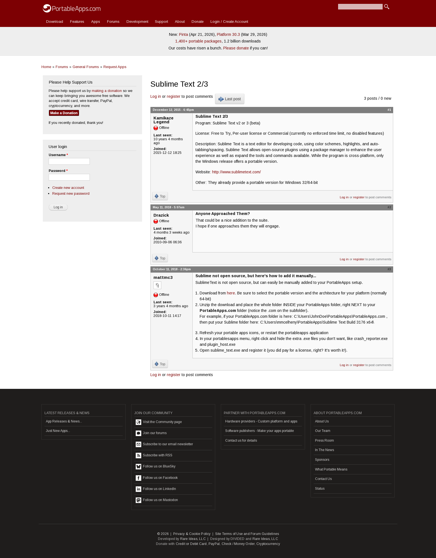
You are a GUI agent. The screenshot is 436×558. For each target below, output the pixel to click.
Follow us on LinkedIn (156, 489)
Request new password (71, 193)
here (231, 293)
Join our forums (151, 433)
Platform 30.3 (228, 34)
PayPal (214, 544)
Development (137, 21)
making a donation (107, 91)
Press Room (324, 440)
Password (58, 171)
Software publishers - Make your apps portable (259, 431)
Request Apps (115, 67)
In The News (324, 450)
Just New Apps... (58, 431)
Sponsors (322, 460)
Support (161, 21)
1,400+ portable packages (198, 41)
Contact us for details (241, 440)
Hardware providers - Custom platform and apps (261, 421)
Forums (113, 21)
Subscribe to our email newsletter (164, 444)
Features (77, 21)
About (180, 21)
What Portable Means (331, 469)
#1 (389, 109)
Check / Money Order (238, 544)
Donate (198, 21)
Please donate (236, 48)
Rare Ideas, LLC (193, 539)
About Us (322, 421)
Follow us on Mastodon (157, 500)
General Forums (86, 67)
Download (54, 21)
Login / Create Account (229, 21)
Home (46, 67)
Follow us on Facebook (157, 478)
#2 (389, 207)
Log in (155, 96)
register (173, 96)
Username (58, 155)
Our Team (322, 431)
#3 (389, 269)
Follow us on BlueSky (155, 466)
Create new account (68, 188)
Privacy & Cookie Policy (192, 534)
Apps (95, 21)
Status (319, 489)
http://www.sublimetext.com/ (236, 172)
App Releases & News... (64, 421)
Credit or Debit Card (191, 544)
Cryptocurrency (268, 544)
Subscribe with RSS (154, 455)
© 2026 (163, 534)
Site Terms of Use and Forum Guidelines (247, 534)
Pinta (183, 34)
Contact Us (323, 479)
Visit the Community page (159, 422)
